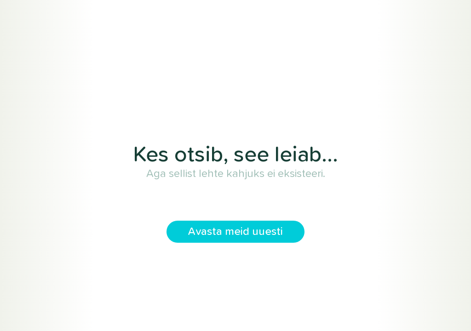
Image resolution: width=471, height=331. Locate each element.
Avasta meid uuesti (235, 231)
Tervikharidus (235, 93)
